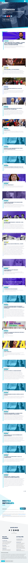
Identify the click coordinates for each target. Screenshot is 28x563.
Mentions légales (14, 533)
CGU (14, 532)
